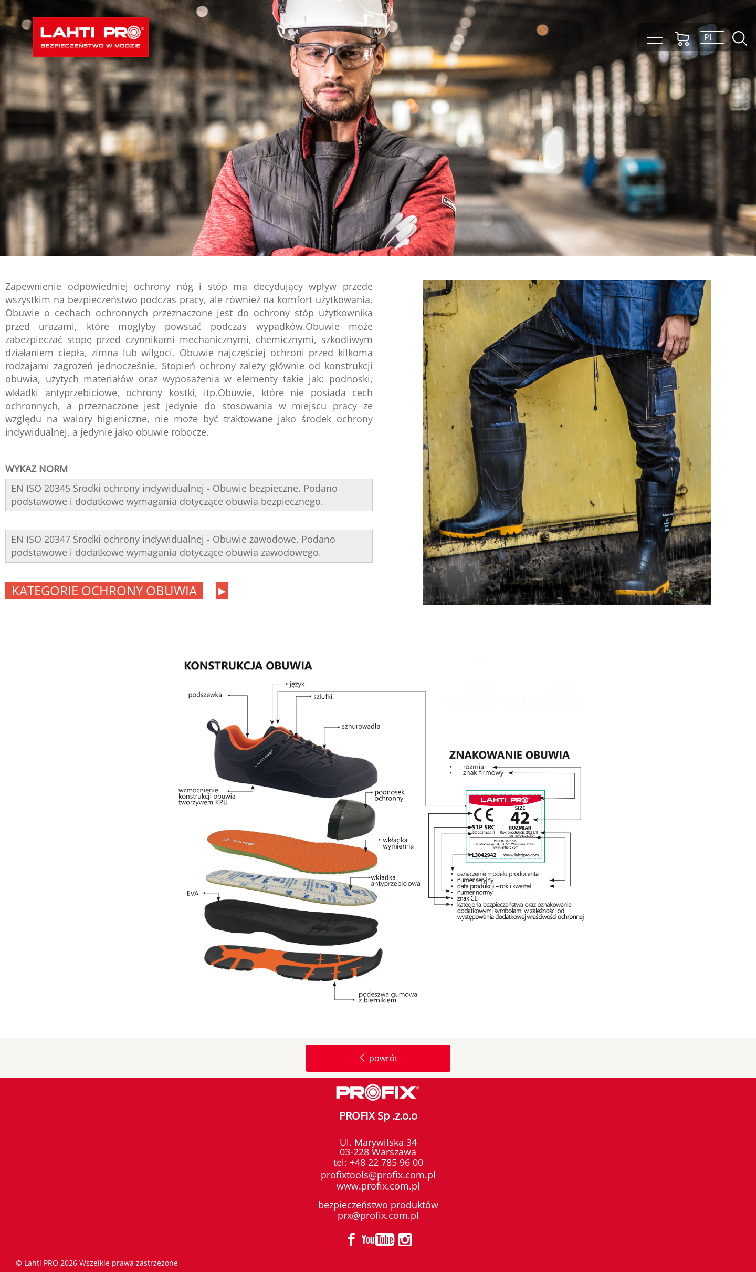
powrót (378, 1058)
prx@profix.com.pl (378, 1215)
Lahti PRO (90, 37)
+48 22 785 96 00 (385, 1162)
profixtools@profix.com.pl (378, 1174)
